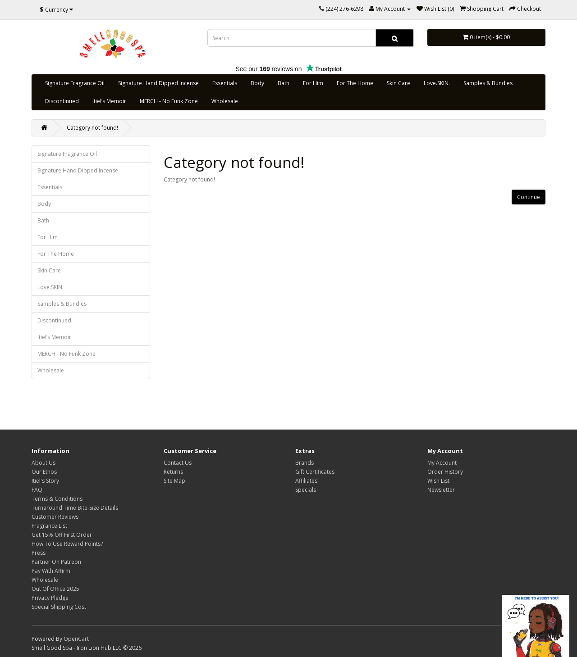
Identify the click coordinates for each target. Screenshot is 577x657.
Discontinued (62, 101)
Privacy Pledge (50, 598)
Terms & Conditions (57, 499)
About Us (43, 463)
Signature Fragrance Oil (75, 83)
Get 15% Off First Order (62, 535)
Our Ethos (44, 472)
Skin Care (398, 83)
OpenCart (76, 639)
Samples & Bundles (488, 83)
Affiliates (306, 481)
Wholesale (224, 101)
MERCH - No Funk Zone (169, 101)
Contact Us (178, 463)
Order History (445, 472)
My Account (442, 463)
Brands (304, 463)
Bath (283, 83)
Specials (305, 490)
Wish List (438, 481)
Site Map (174, 481)
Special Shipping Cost (59, 607)
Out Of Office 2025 (55, 589)
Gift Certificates (314, 472)
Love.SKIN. (437, 83)
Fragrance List (49, 526)
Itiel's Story (45, 481)
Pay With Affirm (51, 571)
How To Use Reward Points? (67, 544)
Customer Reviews (55, 517)
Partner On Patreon (56, 562)
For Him (313, 83)
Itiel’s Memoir (109, 101)
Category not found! (92, 127)
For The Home (355, 83)
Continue (528, 197)
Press (39, 553)
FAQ (37, 490)
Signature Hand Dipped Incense (158, 83)
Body (257, 83)
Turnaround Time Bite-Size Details (75, 508)
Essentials (224, 83)
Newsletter (441, 490)
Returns (173, 472)
